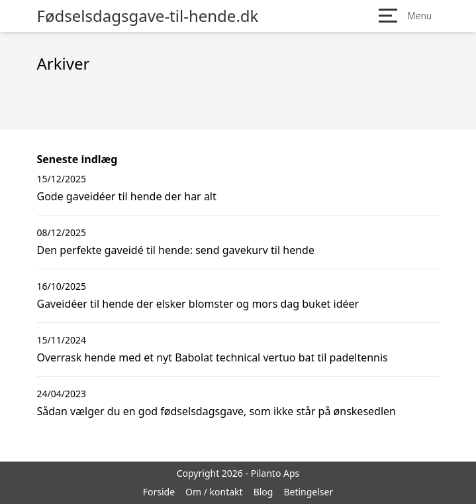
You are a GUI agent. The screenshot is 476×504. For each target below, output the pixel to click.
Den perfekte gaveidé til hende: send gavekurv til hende (175, 250)
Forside (159, 491)
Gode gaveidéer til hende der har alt (126, 196)
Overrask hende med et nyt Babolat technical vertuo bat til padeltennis (212, 357)
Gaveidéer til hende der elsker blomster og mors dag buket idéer (198, 303)
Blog (263, 491)
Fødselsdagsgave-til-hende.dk (148, 16)
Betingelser (308, 491)
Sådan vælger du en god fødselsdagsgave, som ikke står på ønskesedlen (216, 411)
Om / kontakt (214, 491)
